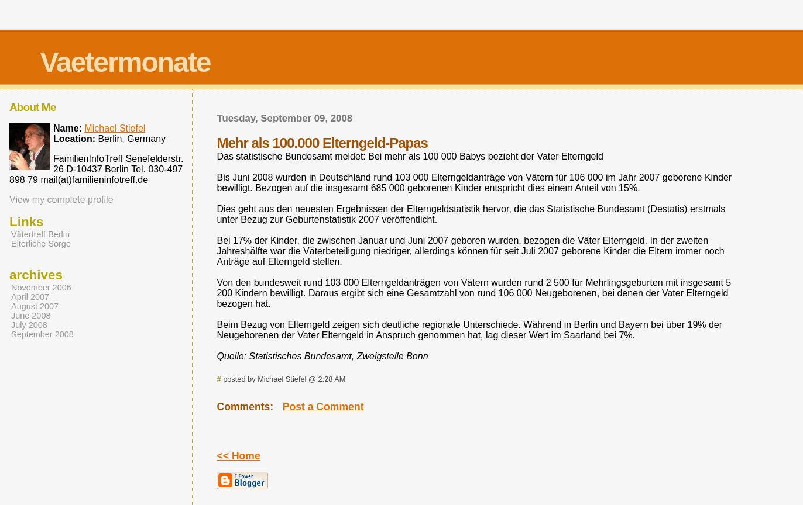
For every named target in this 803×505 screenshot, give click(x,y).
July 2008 (29, 325)
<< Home (238, 456)
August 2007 (35, 306)
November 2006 (41, 287)
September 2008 (42, 334)
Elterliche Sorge (41, 243)
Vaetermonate (125, 62)
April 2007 (30, 297)
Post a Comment (323, 407)
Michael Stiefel (114, 128)
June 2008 (30, 315)
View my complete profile (61, 200)
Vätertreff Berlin (40, 234)
